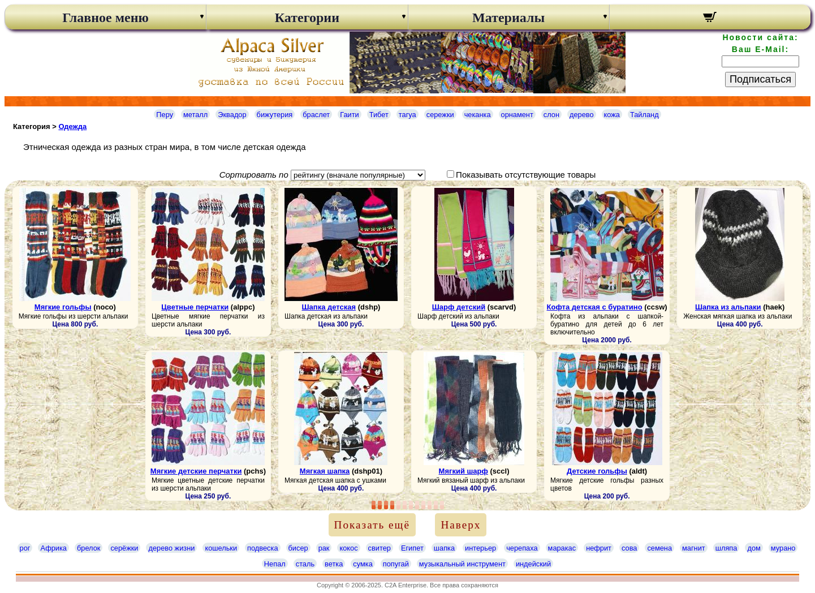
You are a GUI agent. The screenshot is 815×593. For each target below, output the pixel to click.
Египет (412, 548)
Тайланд (644, 114)
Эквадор (232, 114)
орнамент (517, 114)
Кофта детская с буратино (594, 307)
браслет (316, 114)
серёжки (124, 548)
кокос (348, 548)
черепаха (521, 548)
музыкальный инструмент (462, 564)
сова (629, 548)
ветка (334, 564)
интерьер (480, 548)
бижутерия (275, 114)
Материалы (508, 17)
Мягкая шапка (325, 471)
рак (324, 548)
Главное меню (105, 17)
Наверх (461, 525)
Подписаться (760, 79)
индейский (533, 564)
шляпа (726, 548)
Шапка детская (329, 307)
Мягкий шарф (463, 471)
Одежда (72, 126)
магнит (693, 548)
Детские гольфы (597, 471)
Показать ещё (372, 525)
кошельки (221, 548)
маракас (562, 548)
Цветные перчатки (194, 307)
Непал (275, 564)
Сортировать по (253, 174)
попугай (396, 564)
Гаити (349, 114)
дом (753, 548)
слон (551, 114)
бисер (298, 548)
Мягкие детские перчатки (196, 471)
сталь (305, 564)
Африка (53, 548)
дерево (582, 114)
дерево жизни (171, 548)
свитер (379, 548)
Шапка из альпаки (728, 307)
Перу (164, 114)
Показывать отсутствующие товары (526, 174)
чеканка (477, 114)
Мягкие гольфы (63, 307)
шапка (444, 548)
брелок (88, 548)
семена (659, 548)
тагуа (407, 114)
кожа (612, 114)
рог (25, 548)
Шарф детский (458, 307)
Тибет (379, 114)
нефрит (598, 548)
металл (195, 114)
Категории (307, 17)
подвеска (262, 548)
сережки (440, 114)
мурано (783, 548)
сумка (362, 564)
